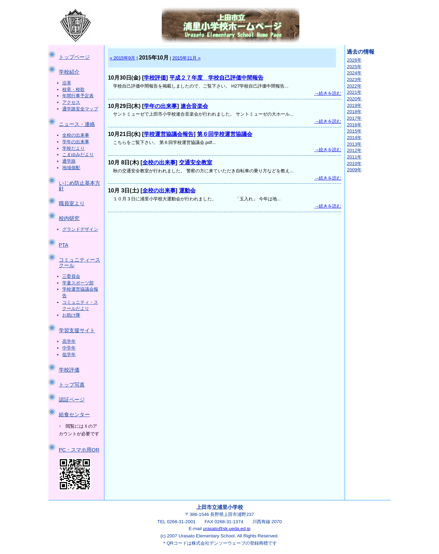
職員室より (72, 203)
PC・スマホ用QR (79, 450)
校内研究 (69, 218)
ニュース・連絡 (77, 124)
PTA (63, 245)
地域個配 (71, 167)
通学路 (69, 161)
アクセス (71, 102)
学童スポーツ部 (78, 282)
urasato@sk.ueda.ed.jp (226, 528)
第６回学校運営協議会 (224, 134)
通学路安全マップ (80, 108)
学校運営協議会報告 (169, 134)
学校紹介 (69, 72)
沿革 (66, 82)
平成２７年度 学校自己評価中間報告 (216, 78)
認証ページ (72, 399)
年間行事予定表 (78, 95)
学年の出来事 (75, 141)
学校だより (73, 148)
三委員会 (71, 276)
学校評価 (69, 370)
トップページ (74, 57)
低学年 (69, 354)
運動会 (187, 190)
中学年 (69, 348)
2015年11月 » (186, 58)
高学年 (69, 341)
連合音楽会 (194, 106)
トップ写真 (72, 385)
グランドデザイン (80, 229)
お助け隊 (71, 315)
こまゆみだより (78, 154)
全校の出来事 (75, 135)
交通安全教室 (195, 162)
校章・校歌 (73, 89)
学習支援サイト (77, 330)
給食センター (74, 414)
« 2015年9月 (122, 58)
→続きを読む (327, 93)
